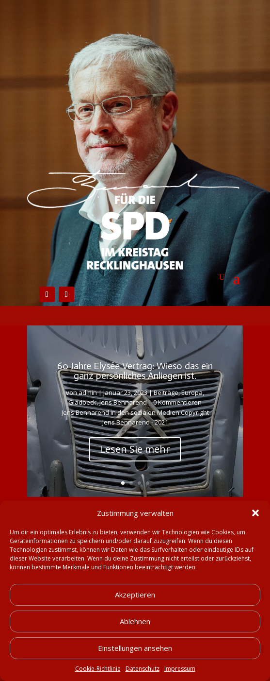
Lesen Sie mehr (135, 449)
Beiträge (166, 392)
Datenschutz (142, 668)
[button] (255, 513)
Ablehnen (135, 621)
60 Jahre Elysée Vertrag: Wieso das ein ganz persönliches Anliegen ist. (135, 370)
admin (88, 392)
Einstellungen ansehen (135, 648)
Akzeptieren (135, 594)
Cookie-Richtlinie (98, 668)
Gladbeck (82, 402)
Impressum (179, 668)
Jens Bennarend (123, 402)
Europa (192, 392)
